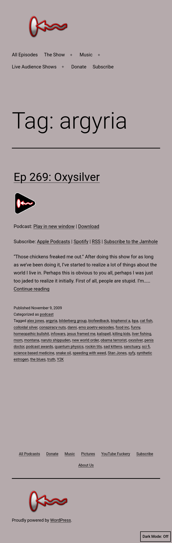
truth (51, 359)
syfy (131, 353)
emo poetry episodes (96, 327)
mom (18, 340)
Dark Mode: (155, 536)
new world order (85, 340)
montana (31, 340)
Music (86, 55)
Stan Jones (117, 353)
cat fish (146, 321)
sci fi (146, 346)
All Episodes (25, 55)
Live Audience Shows (34, 67)
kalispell (104, 334)
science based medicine (34, 353)
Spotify (81, 241)
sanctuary (132, 346)
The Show (54, 55)
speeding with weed (89, 353)
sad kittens (113, 346)
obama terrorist (114, 340)
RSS (96, 241)
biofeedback (98, 321)
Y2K (60, 359)
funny (135, 327)
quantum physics (69, 346)
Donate (78, 67)
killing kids (121, 334)
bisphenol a (120, 321)
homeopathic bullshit (31, 334)
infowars (58, 334)
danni (72, 327)
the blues (38, 359)
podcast (47, 314)
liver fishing (141, 334)
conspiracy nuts (52, 327)
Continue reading (32, 289)
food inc (122, 327)
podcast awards (39, 346)
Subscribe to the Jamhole (131, 241)
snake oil (63, 353)
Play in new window (54, 226)
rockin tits (93, 346)
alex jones (35, 321)
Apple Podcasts (53, 241)
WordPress (60, 520)
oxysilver (135, 340)
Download (88, 226)
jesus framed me (81, 334)
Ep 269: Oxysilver (57, 177)
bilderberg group (73, 321)
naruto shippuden (55, 340)
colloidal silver (26, 327)
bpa (135, 321)
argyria (51, 321)
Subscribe (103, 67)
